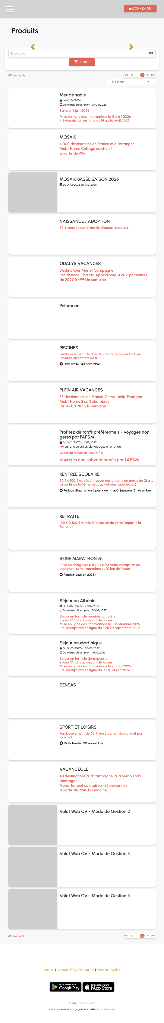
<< (125, 74)
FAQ (73, 970)
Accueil (49, 970)
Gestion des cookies (106, 1009)
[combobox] (130, 82)
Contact (62, 970)
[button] (10, 9)
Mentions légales (108, 970)
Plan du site (86, 970)
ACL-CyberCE (87, 1003)
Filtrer (82, 62)
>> (152, 74)
